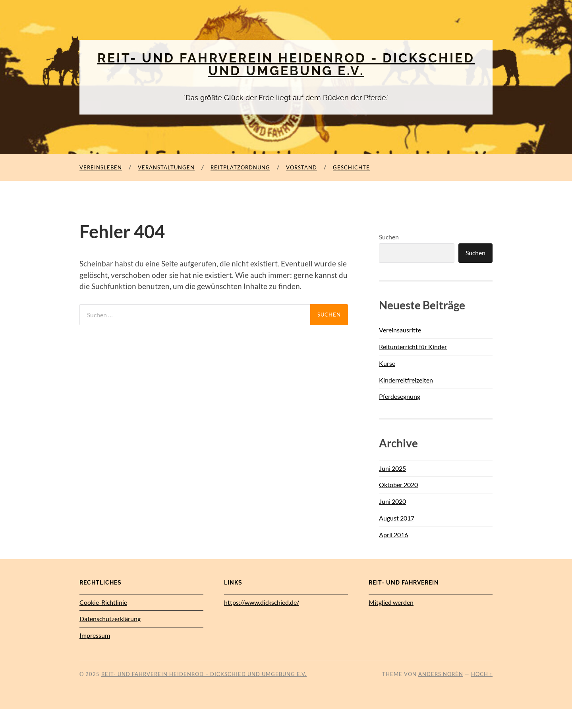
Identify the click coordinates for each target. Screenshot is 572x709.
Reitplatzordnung (240, 167)
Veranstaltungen (166, 167)
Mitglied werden (391, 602)
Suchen (389, 237)
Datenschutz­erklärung (110, 618)
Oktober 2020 (398, 484)
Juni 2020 (392, 501)
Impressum (94, 635)
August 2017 (396, 518)
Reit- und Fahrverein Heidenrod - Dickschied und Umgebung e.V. (286, 64)
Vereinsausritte (400, 330)
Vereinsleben (100, 167)
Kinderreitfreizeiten (406, 380)
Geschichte (351, 167)
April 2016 (393, 534)
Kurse (387, 363)
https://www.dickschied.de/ (261, 602)
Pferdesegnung (399, 396)
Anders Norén (440, 674)
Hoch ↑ (482, 674)
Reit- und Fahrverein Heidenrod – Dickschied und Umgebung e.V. (204, 674)
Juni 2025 (392, 468)
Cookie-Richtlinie (103, 602)
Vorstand (301, 167)
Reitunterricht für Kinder (413, 346)
